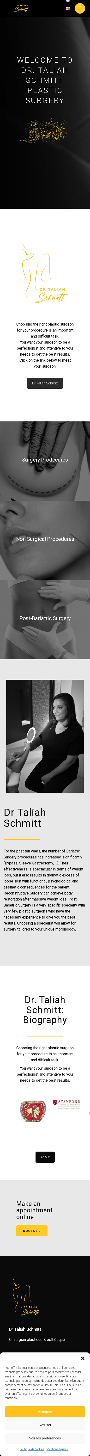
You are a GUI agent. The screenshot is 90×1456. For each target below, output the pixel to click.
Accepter (45, 1412)
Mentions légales (57, 1449)
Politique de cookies (32, 1449)
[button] (82, 1358)
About (45, 1157)
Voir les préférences (45, 1438)
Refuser (45, 1425)
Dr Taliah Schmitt (45, 383)
